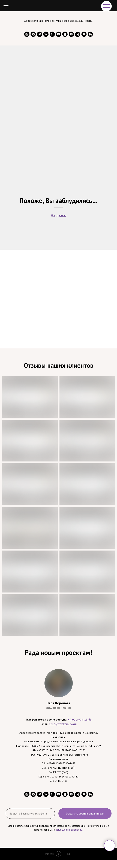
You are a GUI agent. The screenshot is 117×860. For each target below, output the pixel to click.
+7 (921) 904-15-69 (80, 719)
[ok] (65, 34)
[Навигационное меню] (106, 6)
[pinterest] (52, 34)
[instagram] (26, 34)
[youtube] (58, 34)
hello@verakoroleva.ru (63, 724)
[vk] (46, 34)
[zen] (71, 34)
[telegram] (39, 34)
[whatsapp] (33, 34)
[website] (77, 34)
